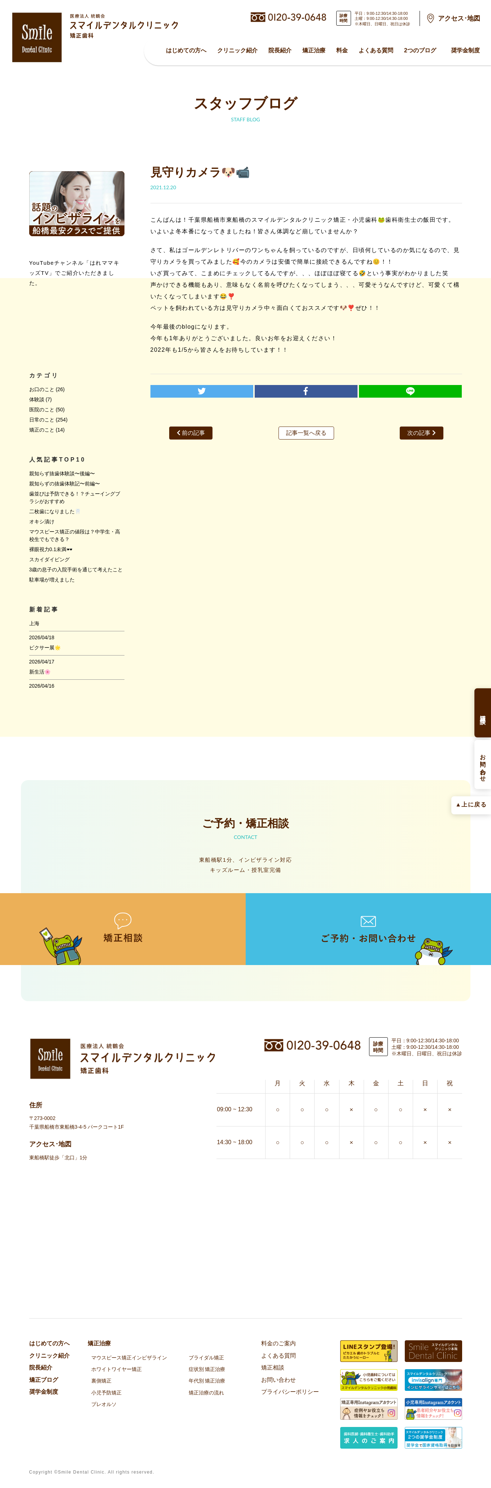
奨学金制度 (465, 50)
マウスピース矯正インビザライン (129, 1358)
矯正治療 (313, 50)
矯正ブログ (43, 1380)
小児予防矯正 (106, 1393)
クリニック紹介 (237, 50)
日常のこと (41, 420)
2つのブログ (420, 50)
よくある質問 (376, 50)
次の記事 (421, 433)
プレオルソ (104, 1404)
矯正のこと (41, 430)
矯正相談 (272, 1367)
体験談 (36, 399)
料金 (342, 50)
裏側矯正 (101, 1381)
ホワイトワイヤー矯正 (116, 1369)
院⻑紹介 (279, 50)
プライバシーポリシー (290, 1392)
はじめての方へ (186, 50)
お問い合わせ (278, 1380)
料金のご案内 (278, 1343)
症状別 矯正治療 (207, 1369)
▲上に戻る (471, 804)
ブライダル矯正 (206, 1358)
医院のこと (41, 409)
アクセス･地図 (459, 18)
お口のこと (41, 389)
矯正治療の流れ (206, 1393)
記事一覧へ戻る (306, 433)
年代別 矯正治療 (207, 1381)
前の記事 (191, 433)
